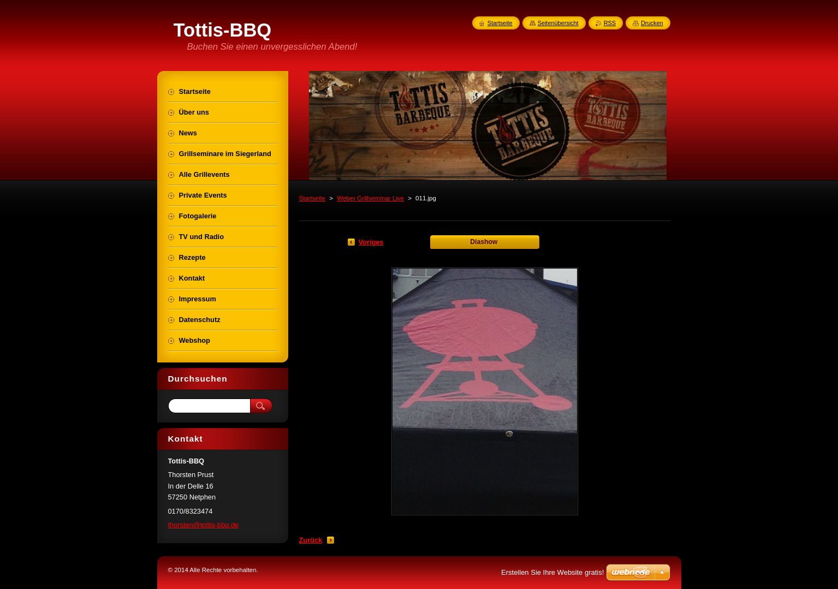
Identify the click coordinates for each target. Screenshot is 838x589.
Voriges (371, 242)
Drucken (652, 23)
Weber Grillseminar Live (370, 198)
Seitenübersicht (558, 23)
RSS (610, 23)
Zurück (311, 540)
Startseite (312, 198)
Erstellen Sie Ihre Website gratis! (552, 572)
